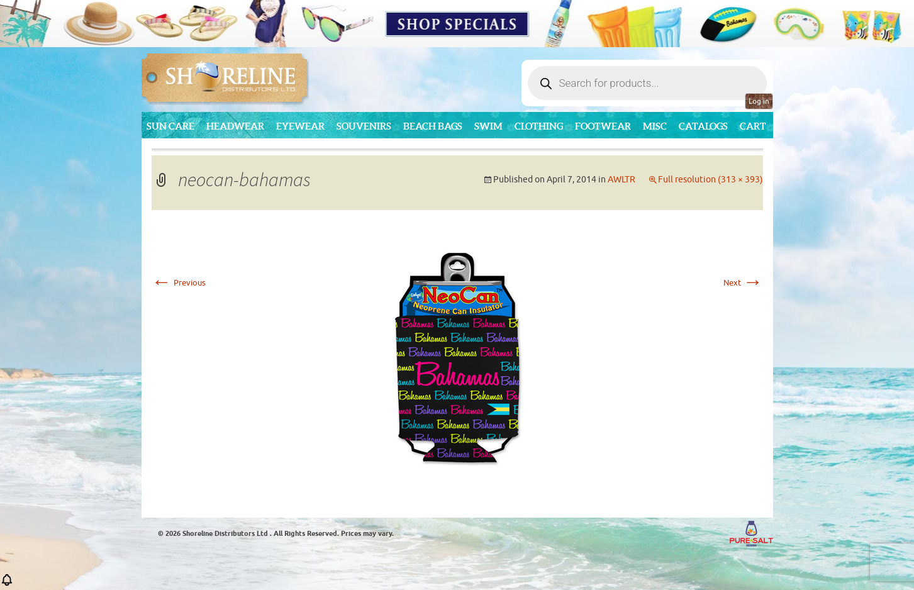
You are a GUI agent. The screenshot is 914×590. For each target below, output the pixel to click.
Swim (488, 126)
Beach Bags (432, 126)
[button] (7, 584)
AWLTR (621, 179)
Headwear (235, 126)
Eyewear (300, 126)
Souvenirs (364, 126)
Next (743, 282)
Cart (753, 126)
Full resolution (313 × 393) (710, 179)
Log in (759, 101)
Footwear (603, 126)
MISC (655, 126)
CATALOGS (703, 126)
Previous (179, 282)
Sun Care (170, 126)
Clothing (539, 126)
